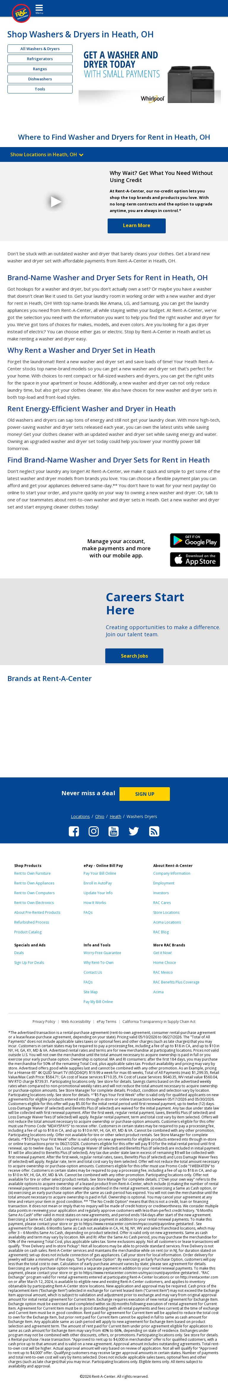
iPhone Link (195, 561)
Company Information (171, 873)
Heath (115, 816)
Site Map (91, 991)
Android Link (195, 542)
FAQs (88, 912)
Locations (80, 816)
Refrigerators (40, 58)
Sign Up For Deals (29, 962)
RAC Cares (162, 902)
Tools (40, 89)
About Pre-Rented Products (37, 912)
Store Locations (166, 912)
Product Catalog (28, 932)
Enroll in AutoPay (98, 883)
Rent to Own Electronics (34, 902)
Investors (161, 892)
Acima (158, 991)
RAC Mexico (163, 972)
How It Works (95, 902)
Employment (163, 883)
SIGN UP (144, 794)
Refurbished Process (31, 922)
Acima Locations (167, 922)
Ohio (99, 816)
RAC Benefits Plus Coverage (176, 982)
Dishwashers (40, 79)
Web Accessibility (75, 1021)
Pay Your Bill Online (100, 873)
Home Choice (164, 962)
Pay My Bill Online (98, 1001)
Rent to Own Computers (34, 892)
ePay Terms (106, 1021)
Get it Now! (162, 952)
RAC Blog (161, 932)
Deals (19, 952)
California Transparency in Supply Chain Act (158, 1021)
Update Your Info (98, 892)
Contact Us (93, 972)
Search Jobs (134, 656)
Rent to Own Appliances (34, 883)
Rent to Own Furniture (32, 873)
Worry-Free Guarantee (102, 952)
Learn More (136, 225)
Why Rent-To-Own (99, 962)
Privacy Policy (44, 1021)
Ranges (40, 68)
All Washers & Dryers (40, 48)
